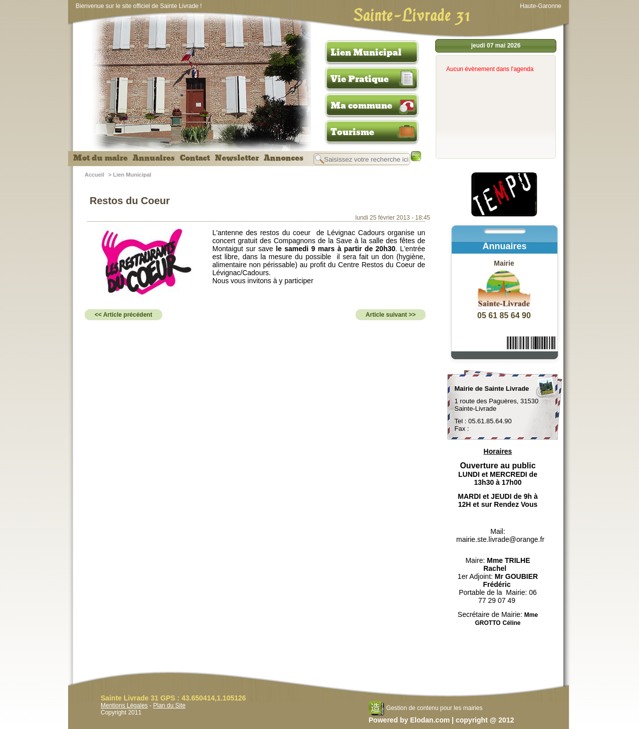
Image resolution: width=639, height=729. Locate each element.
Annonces (283, 158)
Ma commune (361, 106)
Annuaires (154, 158)
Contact (195, 158)
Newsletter (237, 158)
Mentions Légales (124, 705)
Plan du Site (169, 705)
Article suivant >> (391, 314)
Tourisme (352, 132)
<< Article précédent (123, 314)
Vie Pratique (360, 79)
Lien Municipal (366, 53)
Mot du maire (100, 158)
